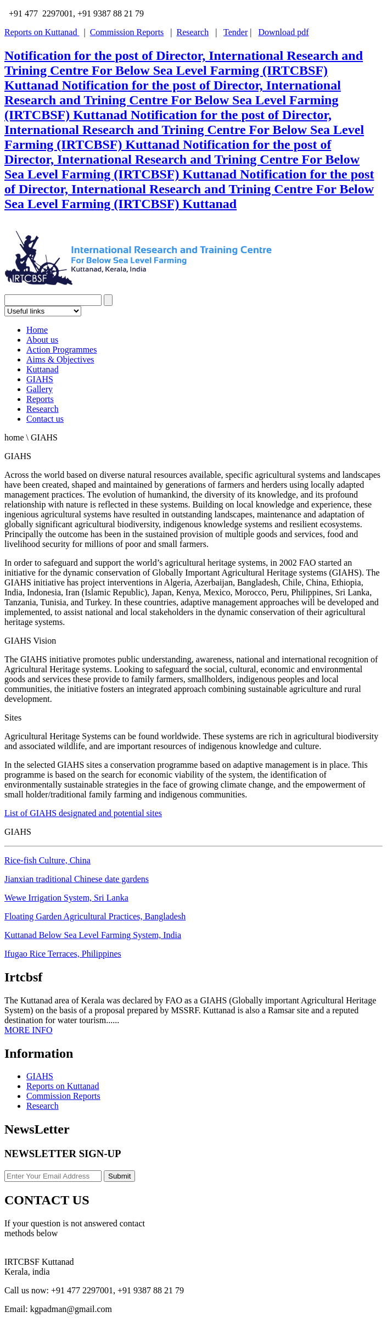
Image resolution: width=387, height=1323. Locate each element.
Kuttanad (42, 369)
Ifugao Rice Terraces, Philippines (62, 953)
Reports (40, 399)
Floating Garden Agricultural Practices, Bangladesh (95, 916)
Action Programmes (61, 349)
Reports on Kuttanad (41, 32)
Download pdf (283, 32)
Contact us (45, 418)
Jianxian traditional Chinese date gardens (76, 879)
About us (42, 339)
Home (37, 329)
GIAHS (39, 379)
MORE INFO (28, 1030)
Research (193, 32)
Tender (235, 32)
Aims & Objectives (60, 359)
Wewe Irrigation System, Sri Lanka (66, 897)
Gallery (39, 389)
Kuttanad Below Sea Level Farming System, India (92, 935)
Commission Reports (127, 32)
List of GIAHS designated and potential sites (83, 813)
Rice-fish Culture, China (47, 860)
